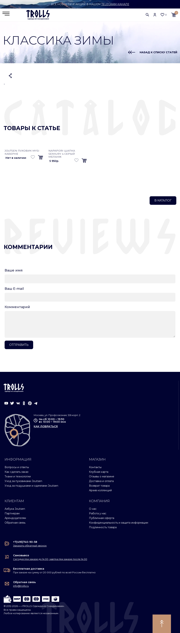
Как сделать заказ (16, 472)
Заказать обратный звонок (30, 545)
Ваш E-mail (14, 289)
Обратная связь (15, 522)
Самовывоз (21, 555)
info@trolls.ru (21, 585)
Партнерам (12, 513)
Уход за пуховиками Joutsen (23, 481)
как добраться (46, 426)
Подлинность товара (103, 527)
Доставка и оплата (101, 481)
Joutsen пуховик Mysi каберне (22, 152)
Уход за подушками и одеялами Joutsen (31, 485)
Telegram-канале (115, 4)
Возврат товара (99, 485)
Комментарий (17, 307)
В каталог (163, 200)
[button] (147, 15)
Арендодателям (15, 518)
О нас (93, 508)
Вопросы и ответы (17, 467)
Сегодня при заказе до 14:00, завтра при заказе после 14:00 (50, 559)
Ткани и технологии (18, 476)
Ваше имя (13, 270)
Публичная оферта (101, 518)
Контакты (95, 467)
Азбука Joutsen (15, 508)
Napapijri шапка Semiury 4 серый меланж (61, 154)
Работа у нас (97, 513)
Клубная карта (98, 472)
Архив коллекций (100, 490)
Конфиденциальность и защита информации (118, 522)
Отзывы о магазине (101, 476)
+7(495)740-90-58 (25, 542)
